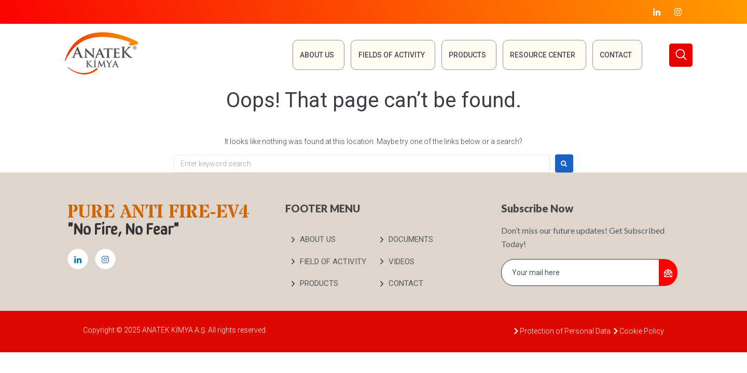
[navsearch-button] (681, 55)
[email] (580, 272)
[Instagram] (678, 12)
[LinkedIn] (657, 12)
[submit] (668, 272)
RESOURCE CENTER (542, 55)
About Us (315, 55)
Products (466, 55)
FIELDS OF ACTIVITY (390, 55)
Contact (615, 55)
